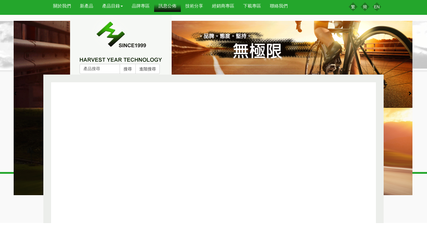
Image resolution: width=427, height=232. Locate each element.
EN (376, 6)
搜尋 (128, 69)
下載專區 (252, 5)
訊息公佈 (167, 5)
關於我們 (62, 5)
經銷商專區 (223, 5)
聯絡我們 (279, 5)
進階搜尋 (147, 69)
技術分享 (194, 5)
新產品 (86, 5)
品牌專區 (141, 5)
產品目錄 (112, 5)
